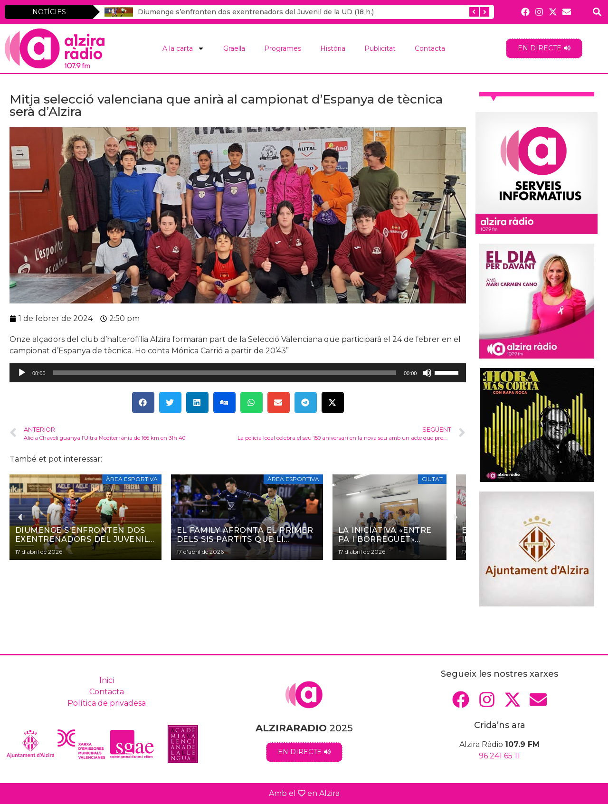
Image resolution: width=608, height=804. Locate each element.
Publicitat (380, 48)
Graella (234, 48)
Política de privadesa (106, 703)
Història (332, 48)
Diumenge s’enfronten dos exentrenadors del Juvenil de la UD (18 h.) (256, 12)
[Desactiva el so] (427, 373)
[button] (143, 402)
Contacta (430, 48)
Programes (282, 48)
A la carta (183, 48)
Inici (106, 680)
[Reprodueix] (22, 373)
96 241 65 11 (499, 755)
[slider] (224, 372)
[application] (238, 372)
